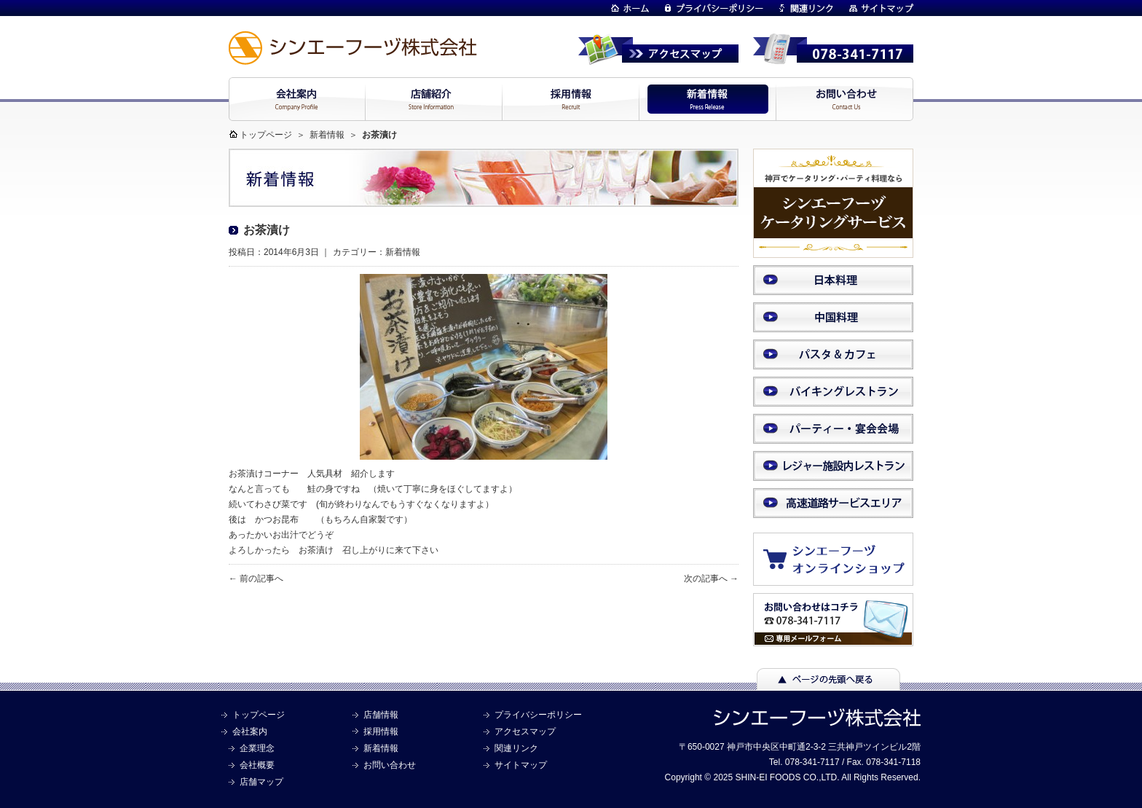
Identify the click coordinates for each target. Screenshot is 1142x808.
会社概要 (257, 765)
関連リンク (516, 748)
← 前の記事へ (256, 578)
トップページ (266, 135)
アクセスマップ (525, 731)
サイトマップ (521, 765)
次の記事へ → (711, 578)
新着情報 (327, 135)
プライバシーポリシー (538, 715)
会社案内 (249, 731)
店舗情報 (380, 715)
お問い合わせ (389, 765)
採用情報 (380, 731)
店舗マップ (261, 782)
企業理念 (257, 748)
